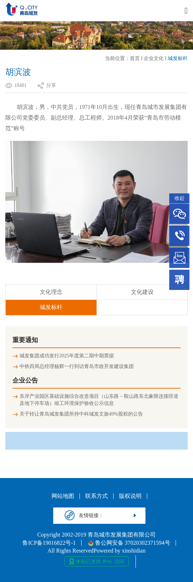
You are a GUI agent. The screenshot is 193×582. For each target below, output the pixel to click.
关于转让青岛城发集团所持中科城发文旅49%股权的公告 (81, 414)
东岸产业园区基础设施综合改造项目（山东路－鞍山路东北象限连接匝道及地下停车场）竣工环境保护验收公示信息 (99, 400)
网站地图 (62, 496)
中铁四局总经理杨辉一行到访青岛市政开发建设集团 (77, 366)
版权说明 (130, 496)
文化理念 (51, 292)
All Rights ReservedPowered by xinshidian (96, 551)
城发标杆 (178, 58)
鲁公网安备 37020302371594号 (129, 543)
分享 (51, 85)
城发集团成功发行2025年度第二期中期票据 (67, 355)
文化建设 (142, 292)
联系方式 (96, 496)
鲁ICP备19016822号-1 (49, 543)
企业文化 (154, 58)
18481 (20, 85)
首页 (135, 58)
